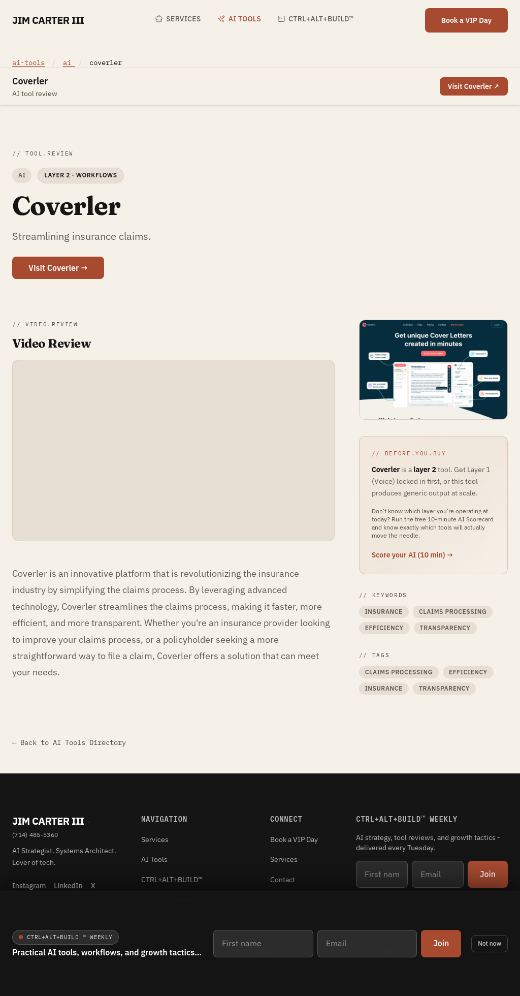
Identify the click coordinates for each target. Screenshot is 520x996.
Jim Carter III (48, 20)
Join (441, 943)
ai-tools (28, 62)
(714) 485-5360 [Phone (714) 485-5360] (35, 834)
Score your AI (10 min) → (412, 554)
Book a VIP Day (466, 20)
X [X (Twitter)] (93, 885)
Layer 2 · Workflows (80, 175)
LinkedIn (68, 885)
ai (69, 62)
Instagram (29, 885)
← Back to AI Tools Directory (69, 742)
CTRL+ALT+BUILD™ (315, 18)
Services (178, 18)
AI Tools (239, 18)
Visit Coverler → (58, 268)
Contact (282, 879)
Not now (489, 943)
